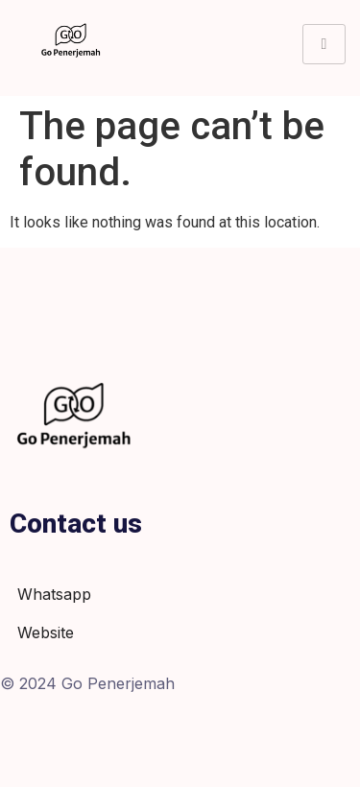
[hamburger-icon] (324, 44)
